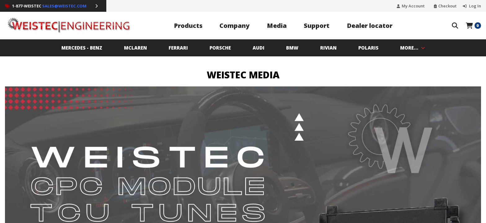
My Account (413, 6)
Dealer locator (369, 25)
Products (188, 25)
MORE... (412, 48)
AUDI (258, 48)
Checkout (447, 6)
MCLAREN (135, 48)
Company (234, 25)
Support (316, 25)
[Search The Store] (455, 26)
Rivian (328, 48)
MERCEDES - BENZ (81, 48)
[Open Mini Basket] (473, 25)
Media (277, 25)
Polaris (368, 48)
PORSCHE (220, 48)
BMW (292, 48)
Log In (474, 6)
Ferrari (178, 48)
